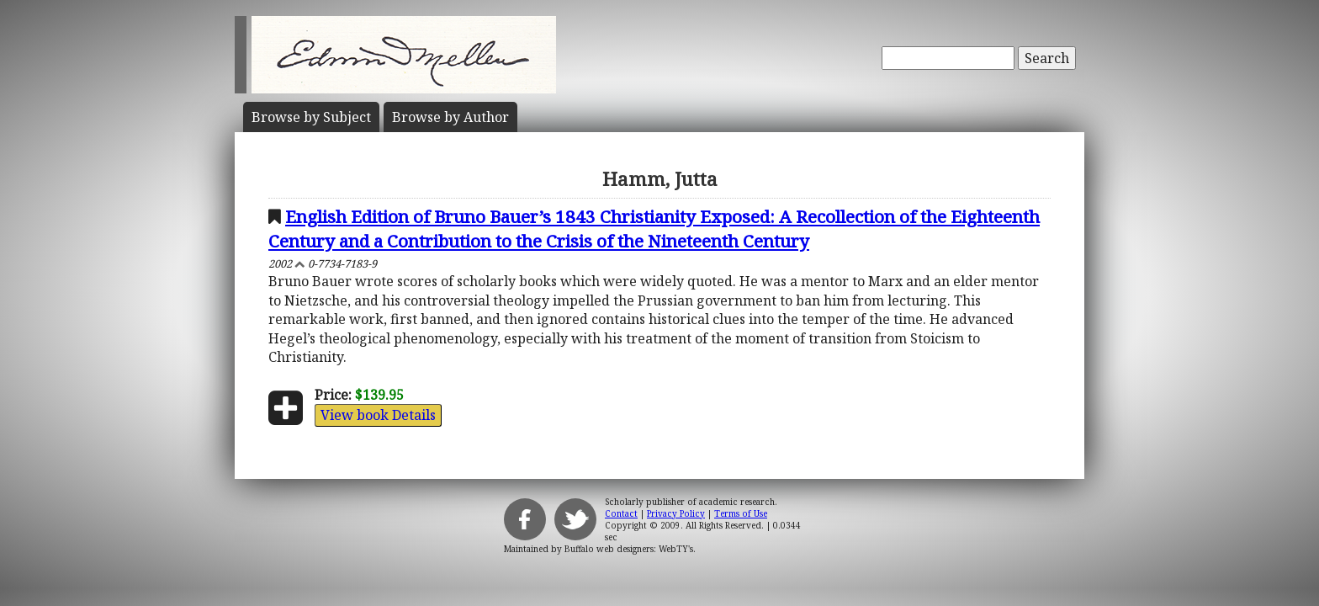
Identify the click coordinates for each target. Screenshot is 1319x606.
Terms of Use (740, 513)
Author (450, 117)
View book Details (378, 415)
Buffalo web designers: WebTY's (628, 549)
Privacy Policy (676, 513)
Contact (621, 513)
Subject (311, 117)
